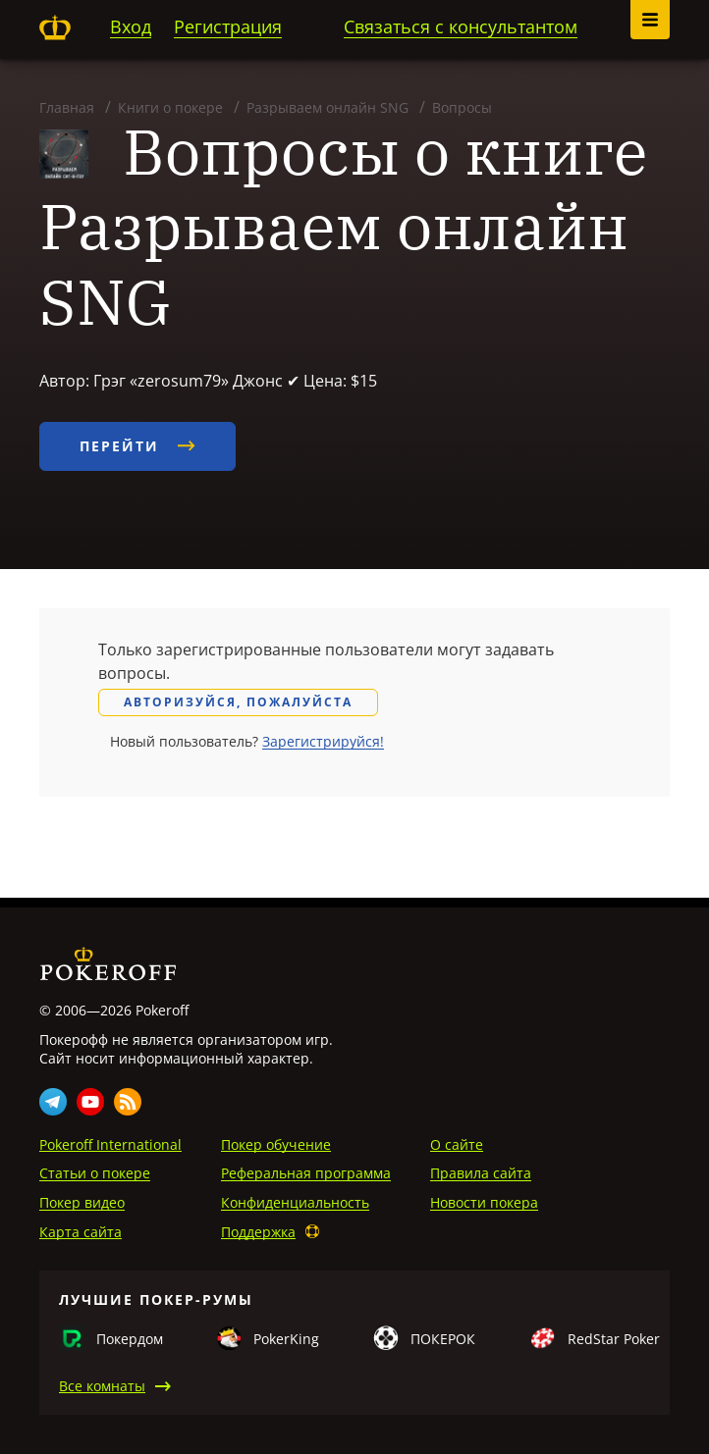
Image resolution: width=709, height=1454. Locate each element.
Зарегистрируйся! (323, 741)
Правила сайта (480, 1173)
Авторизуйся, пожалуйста (238, 702)
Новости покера (484, 1202)
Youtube (90, 1102)
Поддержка (258, 1231)
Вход (130, 26)
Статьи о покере (94, 1173)
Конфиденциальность (295, 1202)
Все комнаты (102, 1385)
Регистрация (228, 26)
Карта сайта (80, 1231)
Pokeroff (55, 27)
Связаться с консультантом (460, 26)
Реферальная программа (306, 1173)
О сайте (456, 1144)
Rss (127, 1102)
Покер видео (82, 1202)
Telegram (53, 1102)
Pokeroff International (110, 1144)
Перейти (137, 446)
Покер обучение (276, 1144)
